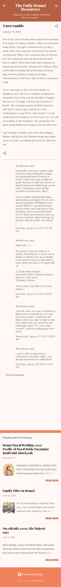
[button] (56, 26)
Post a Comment (15, 375)
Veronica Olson (37, 581)
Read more (52, 480)
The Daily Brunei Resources (30, 7)
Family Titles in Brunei (19, 491)
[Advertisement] (30, 402)
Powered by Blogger (30, 574)
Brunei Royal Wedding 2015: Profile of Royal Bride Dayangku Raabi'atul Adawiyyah (26, 449)
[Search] (56, 7)
